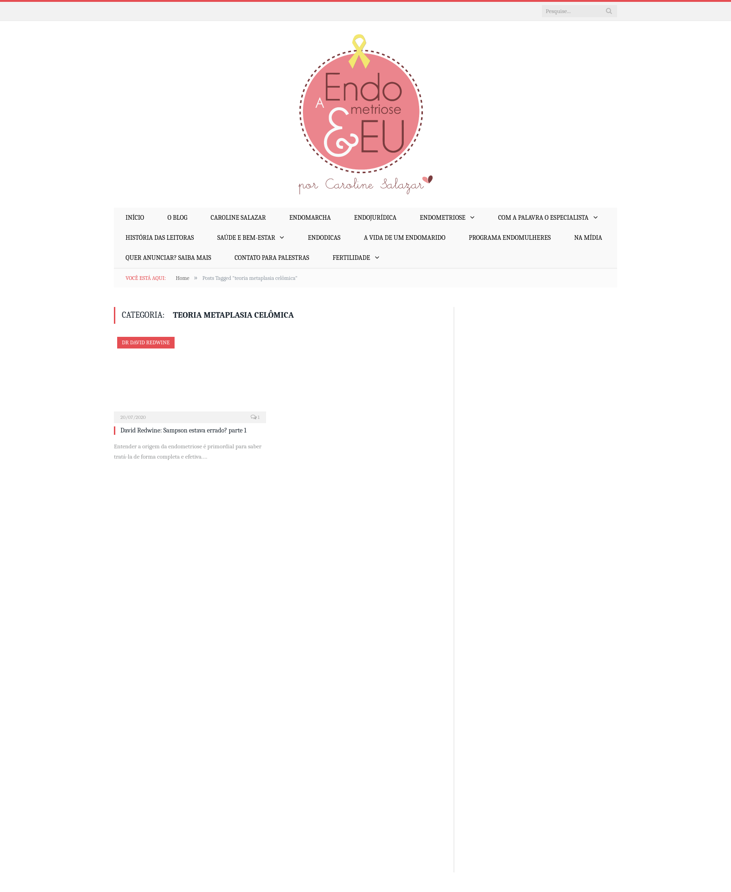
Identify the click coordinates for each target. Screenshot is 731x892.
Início (135, 218)
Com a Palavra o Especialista (543, 218)
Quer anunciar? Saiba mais (168, 258)
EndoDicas (324, 238)
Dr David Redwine (146, 342)
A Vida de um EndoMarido (404, 238)
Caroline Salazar (238, 218)
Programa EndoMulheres (510, 238)
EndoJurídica (375, 218)
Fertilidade (351, 258)
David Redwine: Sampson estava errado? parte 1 (183, 430)
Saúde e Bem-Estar (246, 238)
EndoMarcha (310, 218)
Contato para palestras (271, 258)
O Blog (177, 218)
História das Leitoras (160, 238)
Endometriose (442, 218)
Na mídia (588, 238)
